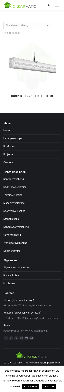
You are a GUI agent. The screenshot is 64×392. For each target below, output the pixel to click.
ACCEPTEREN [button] (30, 386)
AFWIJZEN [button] (49, 386)
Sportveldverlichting (14, 210)
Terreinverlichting (12, 195)
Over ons (8, 162)
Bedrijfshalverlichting (14, 187)
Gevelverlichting (12, 234)
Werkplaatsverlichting (15, 242)
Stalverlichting (11, 218)
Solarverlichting (11, 250)
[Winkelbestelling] (27, 25)
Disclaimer (9, 283)
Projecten (8, 154)
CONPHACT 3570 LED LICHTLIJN (32, 96)
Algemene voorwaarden (16, 267)
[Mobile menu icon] (57, 5)
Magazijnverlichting (14, 202)
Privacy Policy (11, 275)
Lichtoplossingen (13, 138)
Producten (9, 146)
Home (6, 130)
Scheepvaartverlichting (16, 226)
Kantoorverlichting (13, 179)
